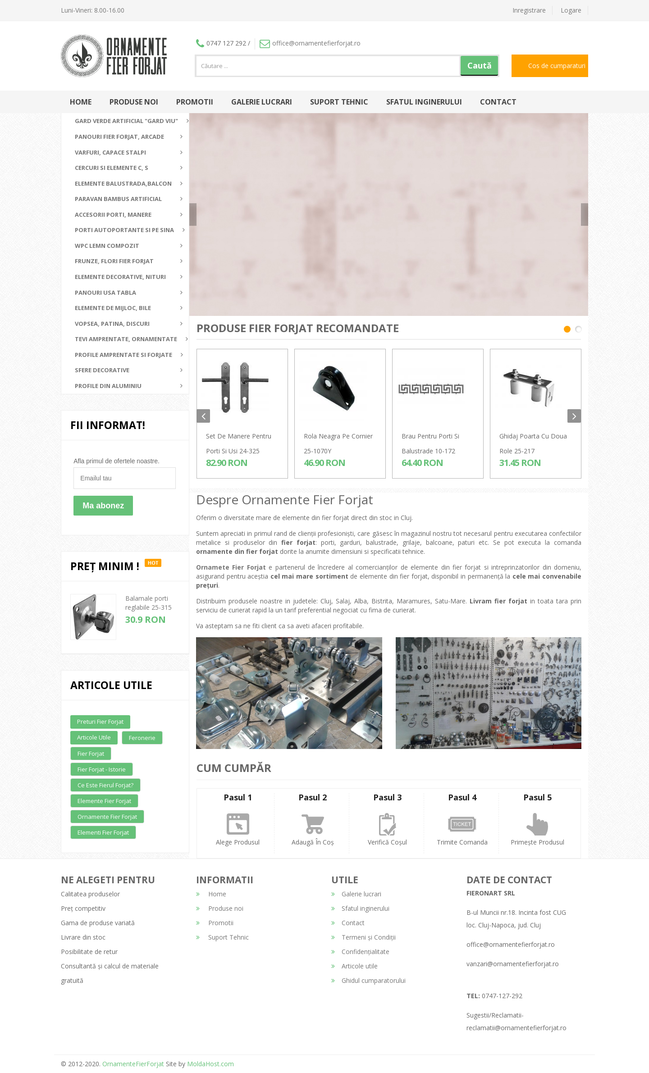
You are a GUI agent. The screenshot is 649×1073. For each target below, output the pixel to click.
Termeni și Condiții (363, 937)
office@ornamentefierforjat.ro (310, 43)
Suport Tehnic (339, 102)
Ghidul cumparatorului (368, 980)
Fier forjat (91, 753)
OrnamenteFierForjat (132, 1063)
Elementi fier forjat (103, 832)
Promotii (194, 102)
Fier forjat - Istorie (102, 769)
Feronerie (142, 738)
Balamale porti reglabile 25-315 (148, 603)
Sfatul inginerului (424, 102)
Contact (498, 102)
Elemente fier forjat (104, 801)
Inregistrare (529, 10)
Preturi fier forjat (100, 721)
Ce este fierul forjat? (105, 785)
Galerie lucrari (261, 102)
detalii (491, 210)
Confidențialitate (360, 951)
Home (80, 102)
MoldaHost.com (210, 1063)
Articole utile (94, 737)
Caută (479, 65)
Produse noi (134, 102)
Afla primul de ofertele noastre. (116, 461)
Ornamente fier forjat (107, 817)
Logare (571, 10)
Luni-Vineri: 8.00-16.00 (92, 10)
